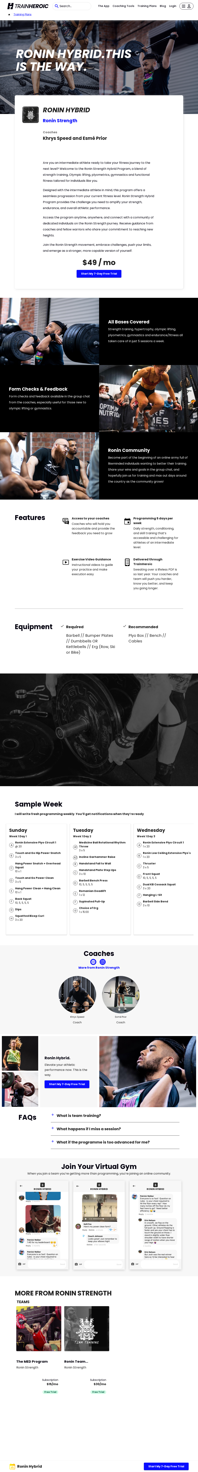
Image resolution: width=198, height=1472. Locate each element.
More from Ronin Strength (99, 967)
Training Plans (147, 6)
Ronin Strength (60, 121)
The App (103, 6)
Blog (163, 6)
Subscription (50, 1380)
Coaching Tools (123, 6)
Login (172, 6)
